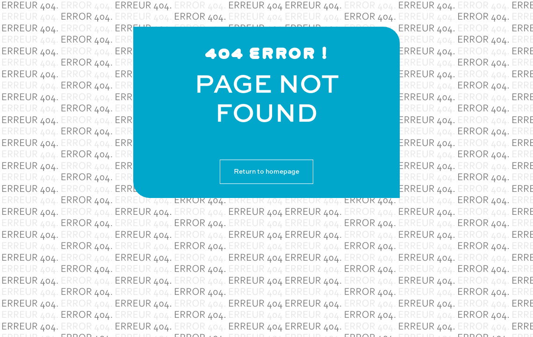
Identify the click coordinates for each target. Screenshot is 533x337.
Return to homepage (266, 171)
